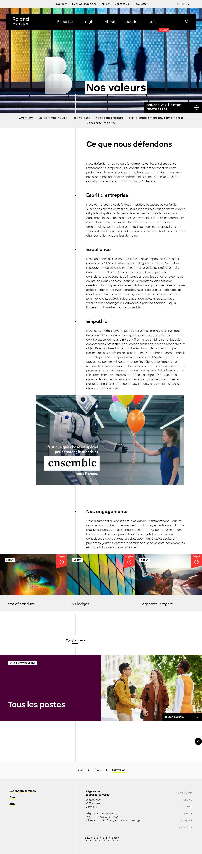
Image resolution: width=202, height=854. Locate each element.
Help (189, 806)
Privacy (187, 813)
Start (80, 770)
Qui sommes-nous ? (53, 118)
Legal (188, 799)
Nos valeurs (81, 118)
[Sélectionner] (182, 717)
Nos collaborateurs (110, 118)
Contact (186, 827)
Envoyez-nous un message (123, 820)
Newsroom (60, 4)
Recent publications (22, 791)
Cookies (186, 820)
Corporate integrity (101, 123)
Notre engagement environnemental (156, 118)
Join (12, 804)
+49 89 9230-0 (108, 813)
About (97, 770)
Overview (26, 118)
